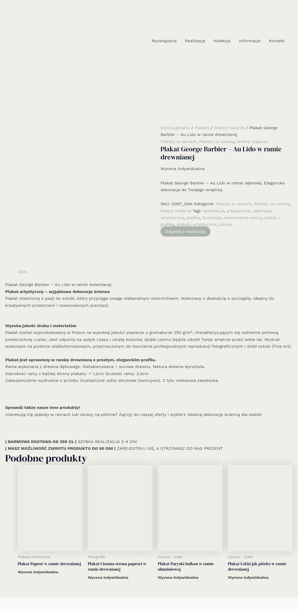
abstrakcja (213, 210)
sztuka (225, 224)
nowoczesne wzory (243, 217)
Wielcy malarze (229, 127)
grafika (193, 217)
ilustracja (212, 217)
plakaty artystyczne (196, 224)
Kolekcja (222, 40)
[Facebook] (141, 594)
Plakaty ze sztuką (216, 141)
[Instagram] (149, 594)
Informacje (249, 40)
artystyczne (238, 210)
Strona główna (175, 127)
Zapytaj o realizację (185, 231)
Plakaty (202, 127)
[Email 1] (156, 594)
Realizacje (195, 40)
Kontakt (277, 40)
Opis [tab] (22, 238)
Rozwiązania (164, 40)
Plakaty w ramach (178, 141)
